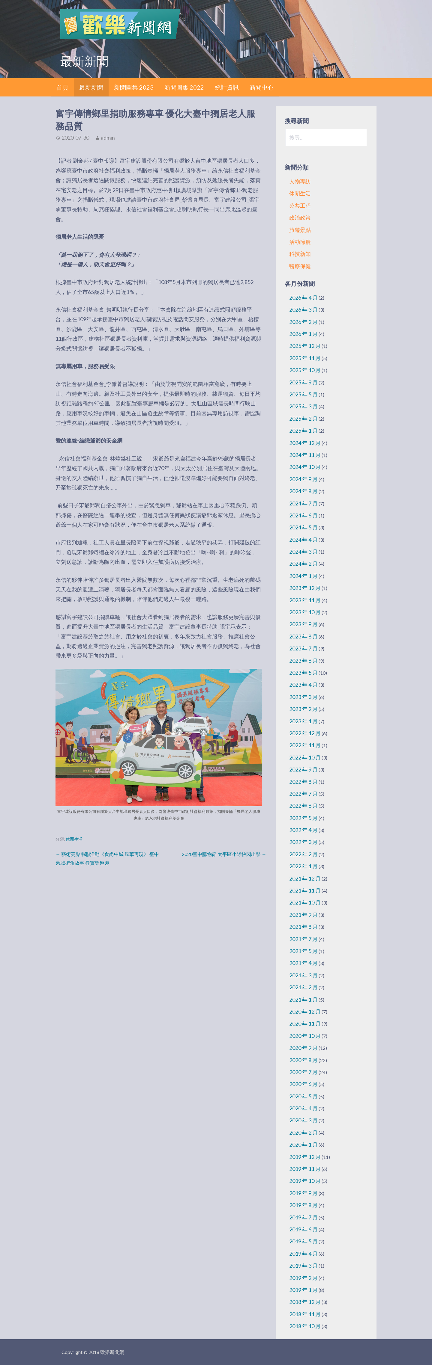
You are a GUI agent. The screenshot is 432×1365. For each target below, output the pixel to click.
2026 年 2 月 (303, 321)
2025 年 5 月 (303, 394)
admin (108, 137)
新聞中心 (262, 87)
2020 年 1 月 (303, 1144)
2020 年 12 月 (305, 1011)
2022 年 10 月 (305, 757)
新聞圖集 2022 (184, 87)
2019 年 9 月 (303, 1193)
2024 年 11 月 (305, 455)
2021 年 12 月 (305, 878)
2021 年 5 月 (303, 951)
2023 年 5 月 (303, 672)
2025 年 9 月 (303, 382)
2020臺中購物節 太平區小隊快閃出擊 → (224, 854)
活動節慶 (300, 241)
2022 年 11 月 (305, 745)
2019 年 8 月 (303, 1205)
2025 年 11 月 (305, 358)
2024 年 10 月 (305, 466)
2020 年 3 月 (303, 1120)
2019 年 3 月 (303, 1265)
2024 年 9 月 (303, 479)
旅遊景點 (300, 230)
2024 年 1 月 (303, 576)
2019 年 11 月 (305, 1168)
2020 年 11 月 (305, 1023)
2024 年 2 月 (303, 563)
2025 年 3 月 (303, 406)
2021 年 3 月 (303, 975)
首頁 (62, 87)
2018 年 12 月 (305, 1301)
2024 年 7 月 (303, 503)
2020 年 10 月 (305, 1035)
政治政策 (300, 217)
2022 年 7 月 (303, 793)
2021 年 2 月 (303, 987)
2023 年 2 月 (303, 709)
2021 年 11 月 (305, 890)
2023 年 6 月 (303, 660)
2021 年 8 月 (303, 926)
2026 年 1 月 (303, 333)
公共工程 (300, 205)
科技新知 (300, 253)
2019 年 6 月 (303, 1229)
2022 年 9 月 (303, 769)
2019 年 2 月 (303, 1278)
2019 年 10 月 (305, 1180)
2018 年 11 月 (305, 1314)
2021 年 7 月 (303, 939)
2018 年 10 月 (305, 1326)
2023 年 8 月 (303, 636)
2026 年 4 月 (303, 297)
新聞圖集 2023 (134, 87)
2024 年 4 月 (303, 539)
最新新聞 (91, 87)
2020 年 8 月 (303, 1060)
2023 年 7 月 (303, 648)
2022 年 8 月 (303, 781)
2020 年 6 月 (303, 1084)
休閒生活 (74, 839)
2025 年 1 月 (303, 430)
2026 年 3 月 (303, 309)
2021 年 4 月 (303, 963)
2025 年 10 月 (305, 370)
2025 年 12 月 (305, 345)
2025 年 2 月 (303, 418)
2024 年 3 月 (303, 551)
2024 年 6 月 (303, 515)
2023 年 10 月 (305, 612)
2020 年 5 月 (303, 1096)
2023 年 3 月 (303, 697)
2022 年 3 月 (303, 842)
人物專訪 (300, 181)
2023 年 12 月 (305, 588)
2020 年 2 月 (303, 1132)
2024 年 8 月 (303, 491)
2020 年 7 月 (303, 1072)
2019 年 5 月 (303, 1241)
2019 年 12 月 (305, 1156)
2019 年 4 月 (303, 1253)
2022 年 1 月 (303, 866)
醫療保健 (300, 266)
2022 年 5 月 (303, 818)
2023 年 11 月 (305, 600)
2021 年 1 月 (303, 999)
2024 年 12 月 (305, 443)
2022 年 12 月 (305, 733)
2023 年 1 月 (303, 721)
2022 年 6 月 (303, 805)
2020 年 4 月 (303, 1108)
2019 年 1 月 (303, 1290)
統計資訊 (227, 87)
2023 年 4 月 (303, 684)
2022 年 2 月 (303, 854)
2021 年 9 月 (303, 914)
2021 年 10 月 (305, 902)
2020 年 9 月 (303, 1047)
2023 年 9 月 (303, 624)
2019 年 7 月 (303, 1217)
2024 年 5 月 (303, 527)
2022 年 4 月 (303, 830)
